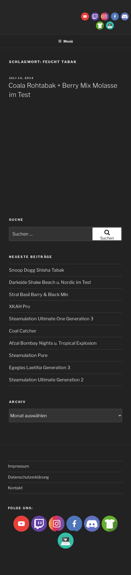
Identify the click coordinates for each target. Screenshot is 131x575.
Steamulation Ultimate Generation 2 (46, 379)
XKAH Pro (19, 306)
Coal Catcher (22, 330)
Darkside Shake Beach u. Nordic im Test (50, 282)
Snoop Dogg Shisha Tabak (36, 270)
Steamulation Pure (28, 355)
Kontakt (15, 488)
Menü (65, 41)
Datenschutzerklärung (28, 477)
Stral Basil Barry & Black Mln (38, 294)
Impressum (18, 466)
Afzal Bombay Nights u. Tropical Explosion (53, 343)
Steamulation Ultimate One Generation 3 (51, 318)
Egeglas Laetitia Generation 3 (39, 367)
